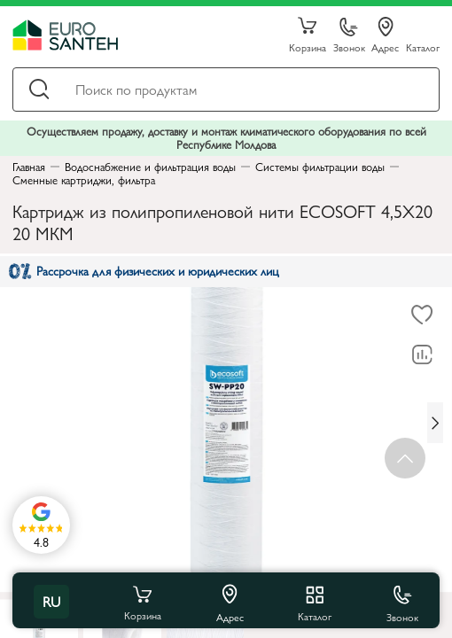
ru (51, 601)
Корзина (307, 35)
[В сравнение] (422, 355)
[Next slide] (435, 422)
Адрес (385, 35)
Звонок (349, 36)
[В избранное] (422, 315)
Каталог (423, 46)
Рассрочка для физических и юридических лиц (144, 270)
